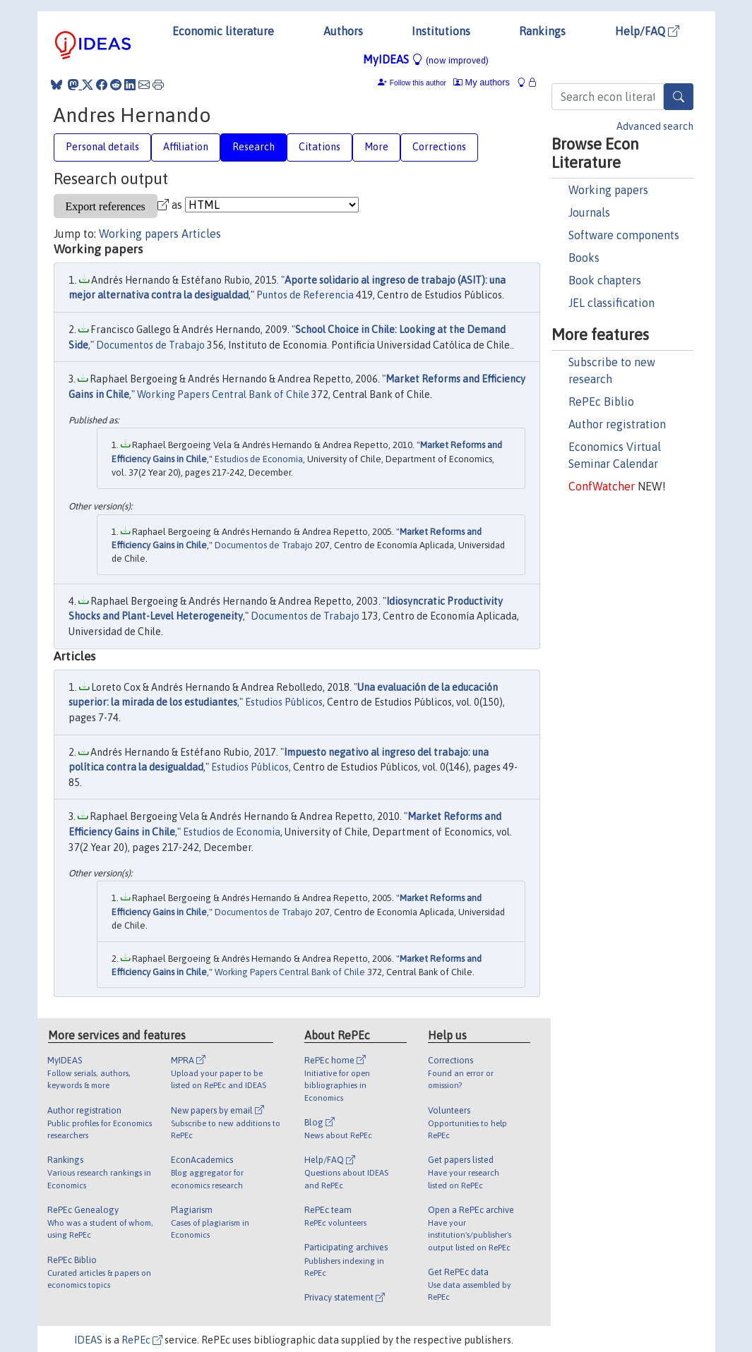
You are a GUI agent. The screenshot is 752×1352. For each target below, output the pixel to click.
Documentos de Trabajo (150, 345)
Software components (623, 235)
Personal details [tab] (102, 146)
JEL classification (611, 302)
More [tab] (376, 146)
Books (583, 257)
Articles (201, 233)
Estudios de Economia (259, 459)
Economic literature (223, 31)
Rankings (542, 31)
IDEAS (88, 1340)
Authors (343, 31)
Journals (589, 212)
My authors (481, 82)
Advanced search (654, 126)
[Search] (678, 96)
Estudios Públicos (284, 702)
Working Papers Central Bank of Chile (223, 394)
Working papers (608, 189)
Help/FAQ (647, 31)
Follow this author (418, 83)
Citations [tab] (319, 146)
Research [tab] (253, 146)
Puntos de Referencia (305, 295)
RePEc (141, 1340)
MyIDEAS (426, 59)
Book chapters (604, 280)
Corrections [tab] (439, 146)
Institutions (441, 31)
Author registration (617, 424)
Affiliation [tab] (185, 146)
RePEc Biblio (601, 401)
